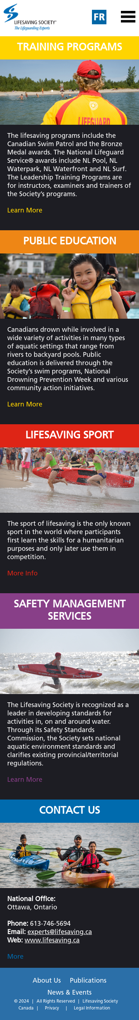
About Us (47, 981)
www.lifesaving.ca (52, 940)
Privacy (52, 1008)
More (15, 957)
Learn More (24, 210)
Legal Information (92, 1008)
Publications (88, 981)
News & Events (69, 993)
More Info (22, 573)
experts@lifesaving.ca (60, 932)
